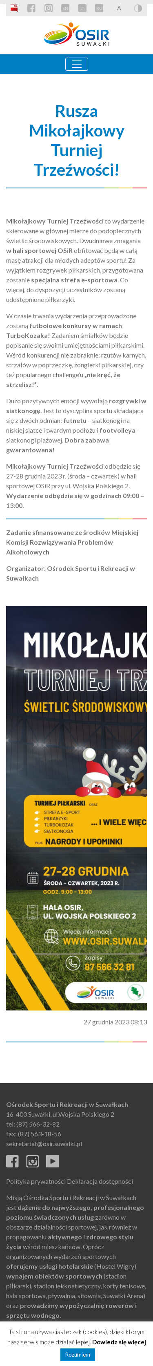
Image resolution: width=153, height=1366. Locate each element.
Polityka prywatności (36, 1181)
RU (99, 8)
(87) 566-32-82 (38, 1124)
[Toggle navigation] (76, 64)
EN (65, 8)
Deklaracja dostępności (100, 1181)
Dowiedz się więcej (119, 1342)
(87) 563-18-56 (39, 1134)
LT (82, 8)
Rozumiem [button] (77, 1354)
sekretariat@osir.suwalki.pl (44, 1143)
